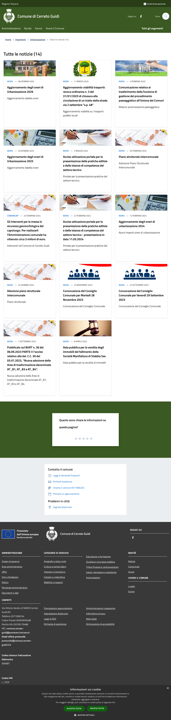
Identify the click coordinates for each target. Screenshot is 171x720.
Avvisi (10, 81)
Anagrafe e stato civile (55, 561)
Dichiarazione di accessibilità (100, 624)
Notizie (131, 561)
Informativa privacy (95, 613)
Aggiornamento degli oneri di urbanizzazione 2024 (137, 223)
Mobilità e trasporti (53, 582)
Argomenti (20, 39)
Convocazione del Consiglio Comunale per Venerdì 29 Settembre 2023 (141, 295)
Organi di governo (10, 561)
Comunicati (13, 215)
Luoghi (131, 586)
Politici (5, 582)
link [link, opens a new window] (113, 702)
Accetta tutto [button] (74, 708)
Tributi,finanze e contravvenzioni (102, 567)
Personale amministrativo (14, 587)
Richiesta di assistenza (55, 624)
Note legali (91, 619)
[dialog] (85, 702)
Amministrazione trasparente (100, 608)
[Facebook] (140, 16)
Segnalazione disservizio (56, 613)
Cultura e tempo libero (55, 566)
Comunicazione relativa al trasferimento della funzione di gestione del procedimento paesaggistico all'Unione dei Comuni (141, 94)
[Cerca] (165, 16)
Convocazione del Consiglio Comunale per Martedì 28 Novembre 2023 (80, 295)
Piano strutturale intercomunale (138, 156)
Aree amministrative (12, 566)
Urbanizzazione (37, 39)
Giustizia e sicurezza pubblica (100, 562)
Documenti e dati (10, 593)
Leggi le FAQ (50, 619)
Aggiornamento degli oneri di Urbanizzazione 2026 (25, 89)
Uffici (4, 572)
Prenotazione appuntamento (58, 608)
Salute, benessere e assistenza (101, 572)
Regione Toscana (10, 4)
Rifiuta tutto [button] (97, 708)
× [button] (168, 688)
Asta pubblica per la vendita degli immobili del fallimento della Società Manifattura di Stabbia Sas (84, 351)
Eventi (131, 591)
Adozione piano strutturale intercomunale (23, 293)
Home (8, 39)
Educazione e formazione (98, 556)
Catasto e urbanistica (54, 577)
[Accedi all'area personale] (154, 3)
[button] (85, 715)
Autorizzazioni (93, 577)
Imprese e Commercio (54, 572)
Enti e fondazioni (10, 577)
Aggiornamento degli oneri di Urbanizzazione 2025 (25, 158)
